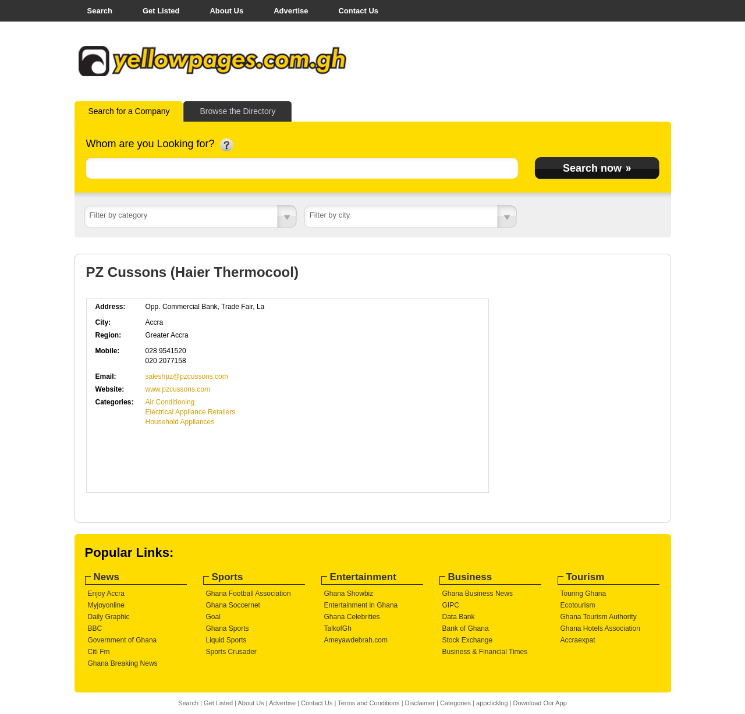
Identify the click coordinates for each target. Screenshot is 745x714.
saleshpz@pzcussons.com (187, 376)
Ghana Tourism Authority (598, 617)
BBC (95, 628)
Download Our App (539, 702)
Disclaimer (420, 702)
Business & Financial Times (485, 652)
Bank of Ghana (465, 628)
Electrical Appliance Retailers (191, 412)
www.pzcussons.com (178, 389)
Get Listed (161, 10)
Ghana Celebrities (352, 617)
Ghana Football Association (248, 593)
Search (99, 10)
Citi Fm (99, 652)
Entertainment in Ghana (361, 605)
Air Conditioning (170, 402)
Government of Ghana (122, 640)
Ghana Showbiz (349, 593)
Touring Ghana (583, 593)
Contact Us (358, 10)
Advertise (291, 10)
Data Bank (458, 617)
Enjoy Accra (106, 593)
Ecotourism (577, 605)
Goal (213, 617)
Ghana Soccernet (233, 605)
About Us (226, 10)
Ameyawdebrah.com (356, 640)
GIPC (450, 605)
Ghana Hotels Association (600, 628)
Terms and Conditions (368, 702)
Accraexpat (577, 640)
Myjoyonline (106, 605)
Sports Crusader (231, 652)
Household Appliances (180, 422)
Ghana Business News (477, 593)
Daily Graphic (109, 617)
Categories (455, 702)
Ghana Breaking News (123, 663)
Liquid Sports (226, 640)
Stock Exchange (467, 640)
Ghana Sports (227, 628)
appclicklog (492, 702)
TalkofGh (338, 628)
